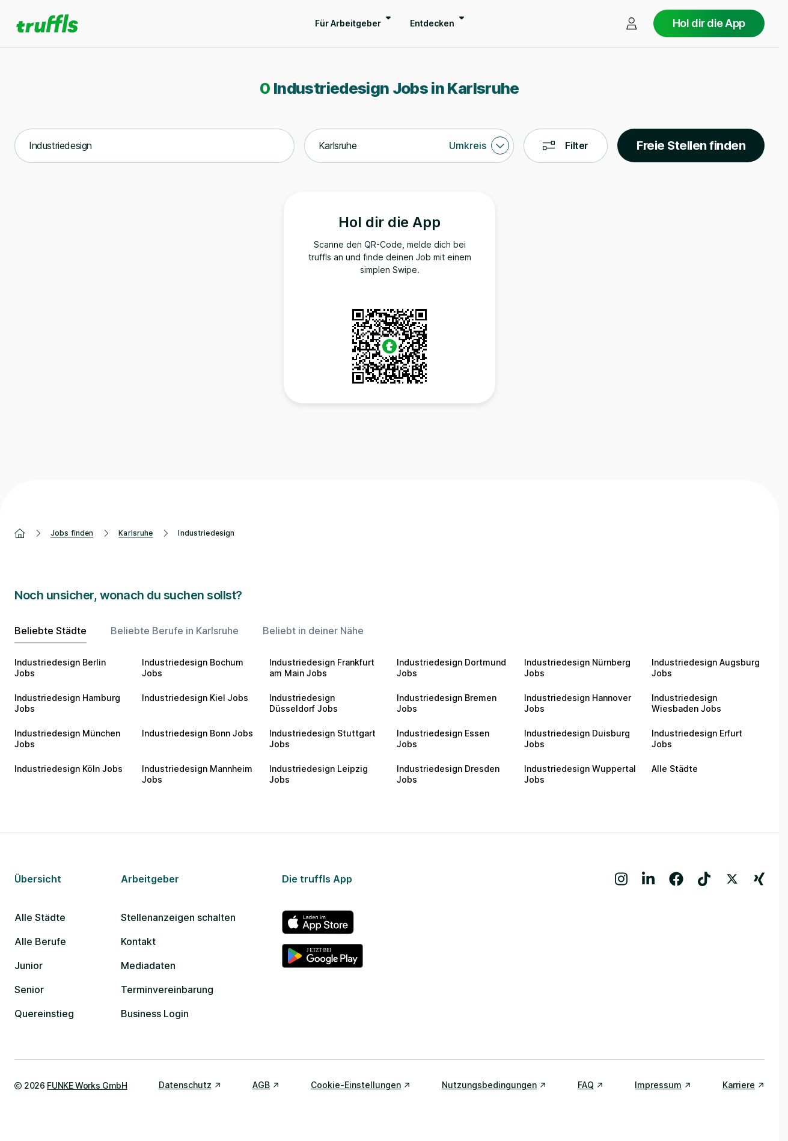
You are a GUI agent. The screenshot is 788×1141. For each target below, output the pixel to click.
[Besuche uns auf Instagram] (621, 879)
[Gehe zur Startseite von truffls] (47, 23)
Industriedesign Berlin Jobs (60, 667)
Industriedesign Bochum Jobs (192, 667)
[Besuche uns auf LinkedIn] (648, 879)
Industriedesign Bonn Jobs (197, 733)
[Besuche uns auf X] (732, 879)
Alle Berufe (40, 941)
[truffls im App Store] (322, 922)
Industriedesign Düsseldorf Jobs (303, 703)
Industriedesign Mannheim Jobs (197, 774)
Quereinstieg (44, 1014)
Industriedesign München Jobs (67, 738)
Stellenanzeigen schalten (178, 917)
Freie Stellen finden (691, 145)
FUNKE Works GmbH (87, 1085)
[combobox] (154, 146)
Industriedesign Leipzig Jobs (318, 774)
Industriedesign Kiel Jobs (195, 698)
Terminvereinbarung (167, 989)
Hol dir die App (709, 23)
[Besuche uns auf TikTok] (704, 879)
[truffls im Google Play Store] (322, 956)
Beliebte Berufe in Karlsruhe (175, 631)
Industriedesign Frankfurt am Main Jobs (321, 667)
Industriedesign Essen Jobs (443, 738)
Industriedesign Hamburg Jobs (67, 703)
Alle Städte (675, 768)
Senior (29, 989)
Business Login (155, 1014)
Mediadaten (148, 965)
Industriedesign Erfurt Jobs (697, 738)
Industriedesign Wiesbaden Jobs (686, 703)
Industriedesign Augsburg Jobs (706, 667)
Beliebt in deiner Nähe (313, 631)
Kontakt (138, 941)
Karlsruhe (135, 532)
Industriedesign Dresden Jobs (448, 774)
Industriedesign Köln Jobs (68, 768)
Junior (28, 965)
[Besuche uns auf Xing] (759, 879)
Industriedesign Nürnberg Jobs (577, 667)
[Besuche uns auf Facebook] (676, 879)
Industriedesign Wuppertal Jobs (580, 774)
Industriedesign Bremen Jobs (446, 703)
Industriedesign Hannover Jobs (577, 703)
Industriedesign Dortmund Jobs (451, 667)
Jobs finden (71, 532)
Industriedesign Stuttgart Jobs (322, 738)
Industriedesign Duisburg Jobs (577, 738)
